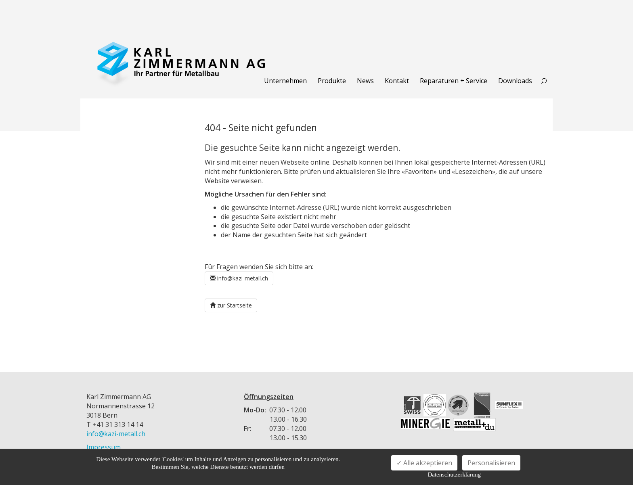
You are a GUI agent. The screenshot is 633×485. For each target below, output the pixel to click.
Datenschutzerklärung (454, 474)
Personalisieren (491, 462)
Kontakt (397, 80)
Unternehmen (285, 80)
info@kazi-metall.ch (239, 278)
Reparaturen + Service (453, 80)
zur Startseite (231, 305)
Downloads (515, 80)
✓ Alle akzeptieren (424, 462)
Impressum (103, 447)
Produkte (332, 80)
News (365, 80)
